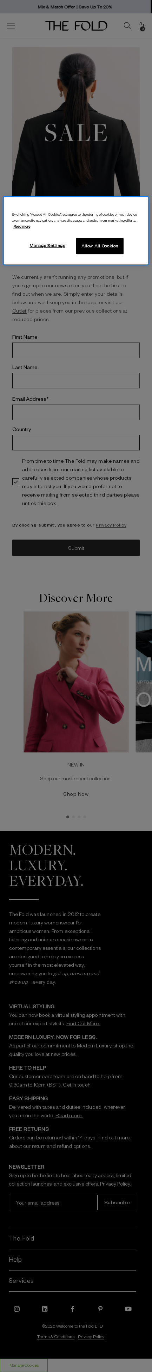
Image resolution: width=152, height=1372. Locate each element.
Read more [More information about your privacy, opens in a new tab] (21, 226)
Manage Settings (47, 245)
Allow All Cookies (99, 245)
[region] (76, 230)
